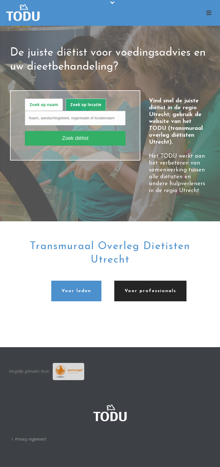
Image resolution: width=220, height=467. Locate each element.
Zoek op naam (44, 104)
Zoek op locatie (85, 104)
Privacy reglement (28, 439)
